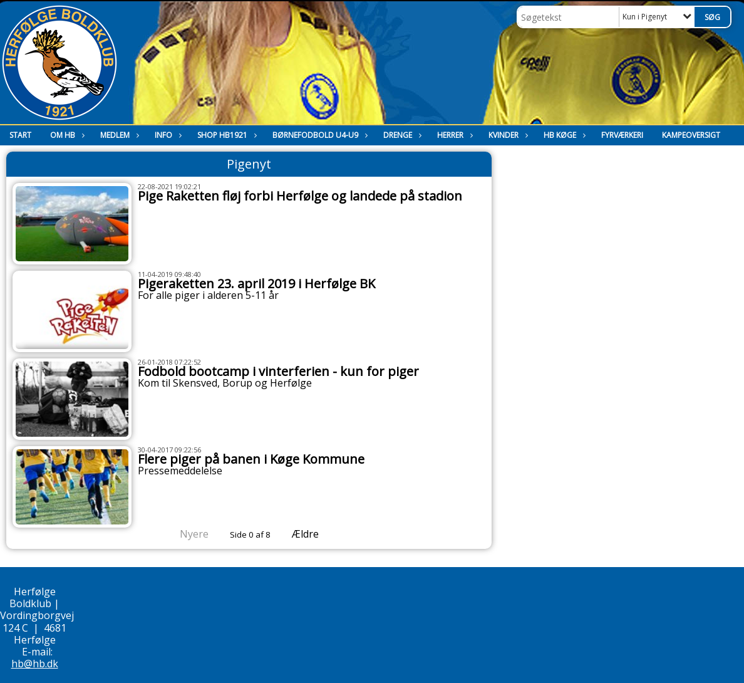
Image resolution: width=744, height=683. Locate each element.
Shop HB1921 (225, 135)
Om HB (65, 135)
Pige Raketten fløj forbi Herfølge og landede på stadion (300, 195)
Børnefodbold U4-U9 (318, 135)
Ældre (314, 534)
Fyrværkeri (622, 135)
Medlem (118, 135)
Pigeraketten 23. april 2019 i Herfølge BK (256, 283)
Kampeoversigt (691, 135)
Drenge (400, 135)
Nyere (186, 534)
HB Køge (563, 135)
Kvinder (506, 135)
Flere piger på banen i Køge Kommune (251, 459)
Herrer (453, 135)
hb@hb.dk (34, 663)
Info (166, 135)
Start (20, 135)
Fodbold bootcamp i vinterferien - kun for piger (278, 371)
